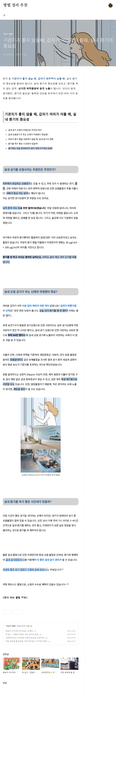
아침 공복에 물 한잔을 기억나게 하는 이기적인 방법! (26, 720)
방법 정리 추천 (15, 5)
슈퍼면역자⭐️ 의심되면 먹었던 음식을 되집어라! (25, 717)
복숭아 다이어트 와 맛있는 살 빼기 (19, 710)
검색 (104, 5)
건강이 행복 (11, 705)
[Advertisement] (40, 621)
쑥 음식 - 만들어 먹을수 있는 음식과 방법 (22, 713)
